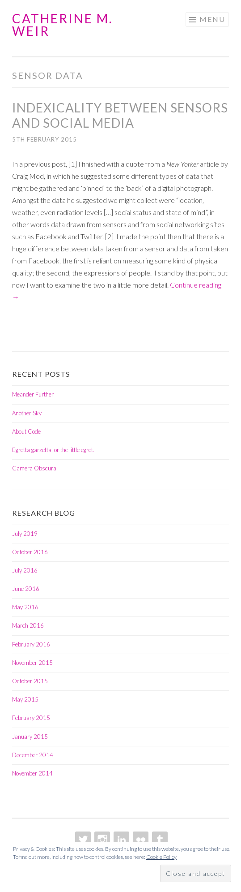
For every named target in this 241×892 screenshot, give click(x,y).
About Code (26, 431)
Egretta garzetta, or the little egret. (53, 449)
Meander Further (33, 394)
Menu (212, 19)
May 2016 (25, 607)
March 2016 (28, 625)
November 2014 (32, 773)
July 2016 (25, 570)
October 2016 (30, 552)
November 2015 (32, 662)
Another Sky (27, 413)
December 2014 (32, 754)
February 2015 (31, 717)
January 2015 (30, 736)
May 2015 (25, 699)
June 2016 (25, 588)
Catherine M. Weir (62, 25)
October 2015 (30, 681)
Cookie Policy (161, 856)
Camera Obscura (34, 468)
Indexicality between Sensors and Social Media (120, 115)
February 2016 (31, 644)
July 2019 (25, 533)
